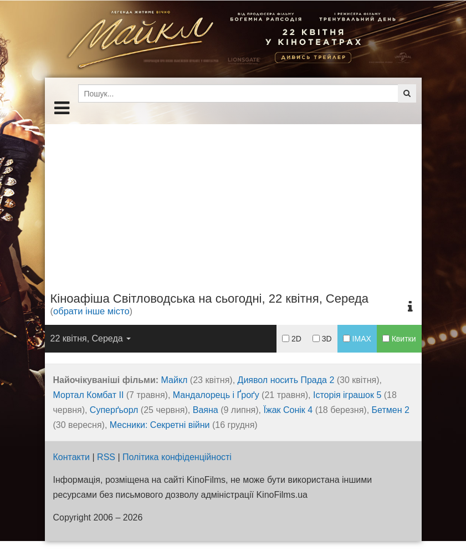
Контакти (71, 457)
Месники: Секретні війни (160, 425)
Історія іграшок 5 (347, 395)
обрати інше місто (91, 311)
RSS (106, 457)
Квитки (399, 338)
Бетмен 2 (390, 410)
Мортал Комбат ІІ (88, 395)
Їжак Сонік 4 (288, 410)
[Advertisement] (233, 201)
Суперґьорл (114, 410)
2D (291, 338)
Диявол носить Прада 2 (286, 380)
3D (322, 338)
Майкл (174, 380)
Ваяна (205, 410)
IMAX (357, 338)
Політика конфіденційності (177, 457)
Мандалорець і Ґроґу (216, 395)
